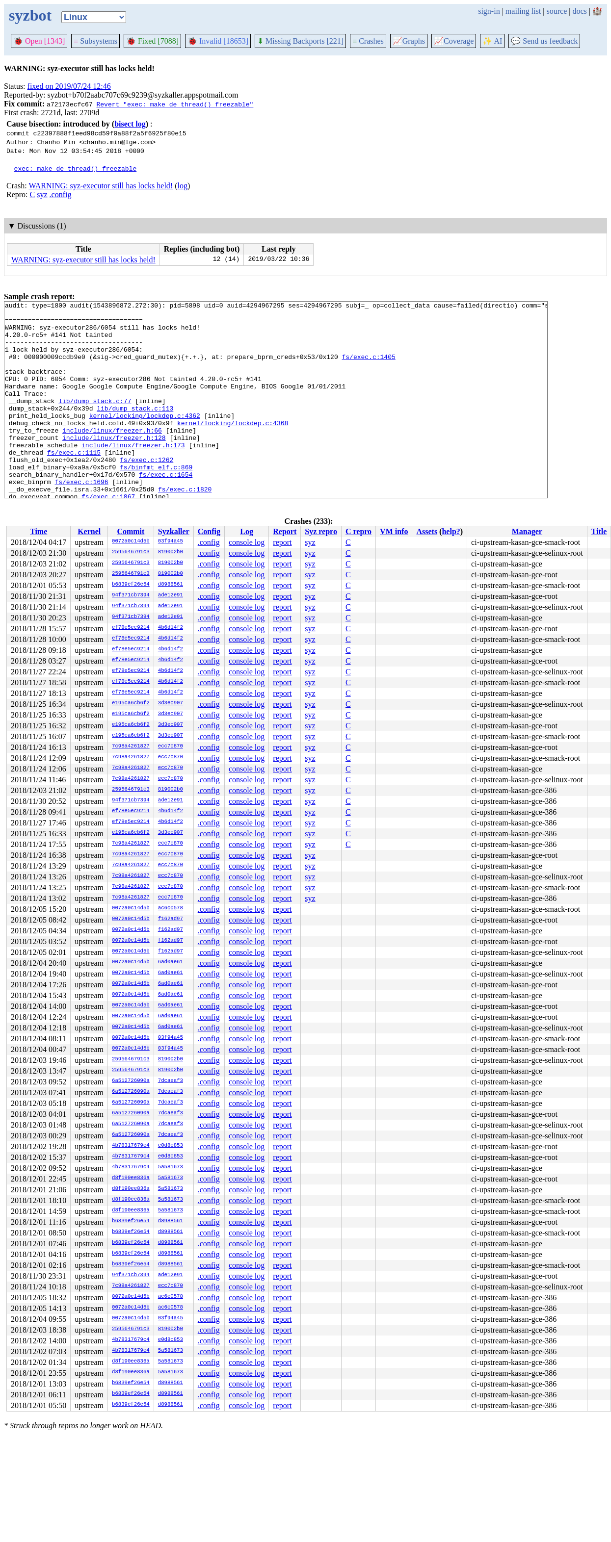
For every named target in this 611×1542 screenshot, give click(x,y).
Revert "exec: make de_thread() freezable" (174, 104)
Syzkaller (173, 531)
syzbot (30, 15)
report (282, 542)
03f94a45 (170, 541)
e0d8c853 (170, 1145)
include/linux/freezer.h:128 (114, 465)
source (557, 11)
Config (209, 531)
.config (61, 194)
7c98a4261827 (131, 746)
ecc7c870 (170, 746)
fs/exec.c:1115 (74, 483)
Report (284, 531)
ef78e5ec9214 (131, 627)
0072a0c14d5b (131, 541)
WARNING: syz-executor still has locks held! (100, 185)
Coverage (454, 41)
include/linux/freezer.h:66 (112, 456)
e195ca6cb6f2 (131, 703)
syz (42, 194)
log (182, 185)
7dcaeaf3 (170, 1081)
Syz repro (321, 531)
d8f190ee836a (131, 1178)
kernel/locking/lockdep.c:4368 (232, 447)
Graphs (409, 41)
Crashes (368, 41)
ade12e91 (170, 595)
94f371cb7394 (131, 595)
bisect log (130, 124)
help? (451, 531)
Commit (130, 531)
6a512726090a (131, 1081)
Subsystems (95, 41)
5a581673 (170, 1167)
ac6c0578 (170, 908)
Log (246, 531)
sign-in (489, 11)
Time (38, 531)
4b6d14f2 (170, 627)
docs (579, 11)
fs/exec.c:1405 (368, 368)
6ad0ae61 (170, 962)
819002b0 (170, 552)
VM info (394, 531)
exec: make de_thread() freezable (75, 168)
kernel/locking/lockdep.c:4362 (144, 439)
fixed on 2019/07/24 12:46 (69, 86)
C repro (358, 531)
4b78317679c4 (131, 1145)
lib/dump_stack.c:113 (135, 430)
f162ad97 (170, 919)
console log (247, 542)
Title (599, 531)
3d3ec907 (170, 703)
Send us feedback (544, 41)
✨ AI (492, 41)
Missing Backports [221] (300, 41)
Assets (426, 531)
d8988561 (170, 584)
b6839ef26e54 (131, 584)
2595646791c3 (131, 552)
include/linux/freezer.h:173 (133, 474)
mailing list (523, 11)
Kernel (89, 531)
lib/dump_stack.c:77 (94, 421)
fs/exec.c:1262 (146, 492)
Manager (527, 531)
